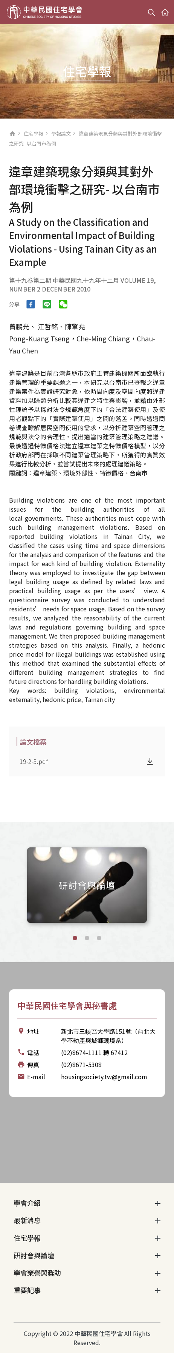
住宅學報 (33, 133)
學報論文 (61, 133)
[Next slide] (160, 884)
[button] (75, 938)
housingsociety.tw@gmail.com (104, 1076)
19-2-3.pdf (34, 761)
